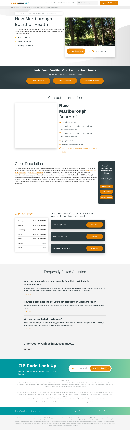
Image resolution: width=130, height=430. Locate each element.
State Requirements (64, 3)
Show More (27, 349)
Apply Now (94, 225)
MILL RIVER (35, 7)
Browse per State (50, 3)
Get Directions (76, 51)
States (17, 7)
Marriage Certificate (25, 45)
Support (102, 411)
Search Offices (99, 368)
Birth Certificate (24, 37)
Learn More (27, 294)
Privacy (88, 411)
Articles (95, 411)
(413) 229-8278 (100, 51)
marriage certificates (36, 173)
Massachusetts (26, 7)
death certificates (20, 173)
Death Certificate (24, 41)
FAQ (73, 3)
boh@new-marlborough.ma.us (73, 144)
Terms (81, 411)
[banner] (20, 3)
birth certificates (90, 170)
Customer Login (72, 411)
